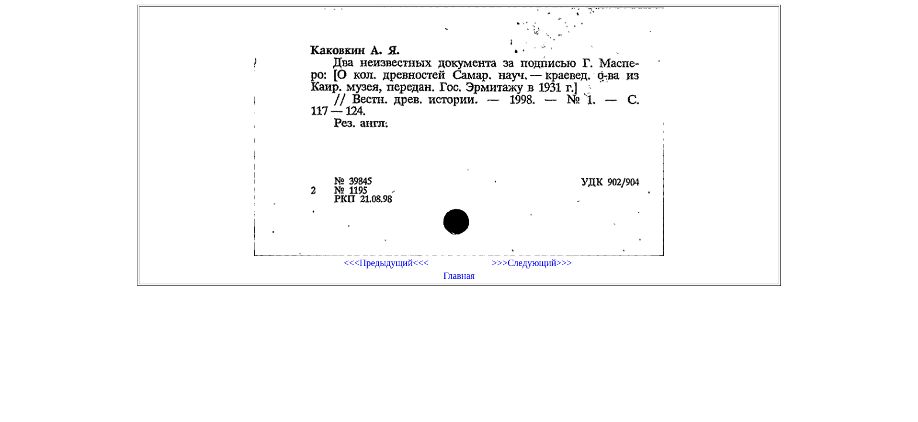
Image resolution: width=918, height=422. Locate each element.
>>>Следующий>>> (532, 263)
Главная (459, 276)
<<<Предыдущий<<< (386, 263)
